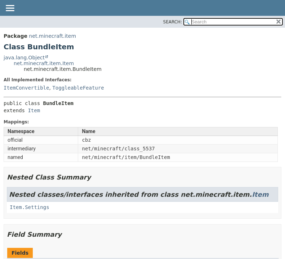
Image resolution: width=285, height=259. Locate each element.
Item (34, 110)
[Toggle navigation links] (10, 9)
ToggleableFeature (78, 88)
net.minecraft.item (52, 36)
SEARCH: (172, 21)
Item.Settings (29, 207)
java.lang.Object (24, 57)
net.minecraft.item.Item (44, 63)
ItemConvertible (26, 88)
